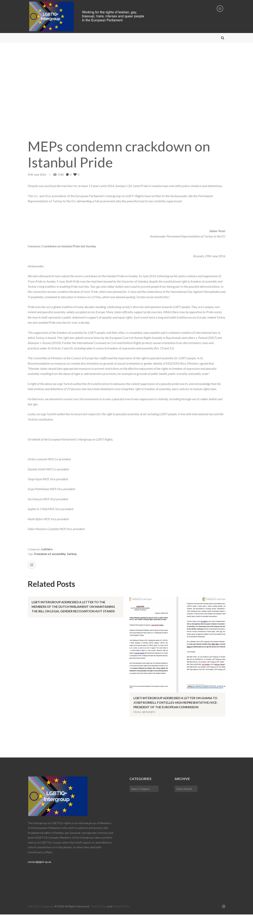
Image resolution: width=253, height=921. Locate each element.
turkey (73, 556)
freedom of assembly (51, 556)
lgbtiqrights (148, 718)
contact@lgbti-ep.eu (40, 868)
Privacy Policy (120, 912)
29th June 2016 (37, 176)
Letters (49, 551)
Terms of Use (98, 912)
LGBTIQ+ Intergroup (41, 912)
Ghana (137, 718)
